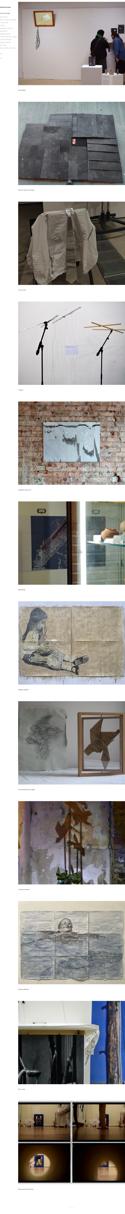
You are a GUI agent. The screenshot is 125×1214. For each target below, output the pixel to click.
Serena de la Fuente (5, 7)
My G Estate (3, 45)
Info (1, 53)
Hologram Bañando (5, 42)
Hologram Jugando (5, 34)
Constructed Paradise (6, 39)
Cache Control (4, 22)
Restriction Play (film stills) (7, 48)
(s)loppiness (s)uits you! (6, 28)
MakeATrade (3, 31)
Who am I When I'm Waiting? (8, 20)
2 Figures (2, 25)
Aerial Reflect (4, 17)
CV (1, 58)
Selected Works (5, 13)
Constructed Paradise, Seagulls (8, 36)
